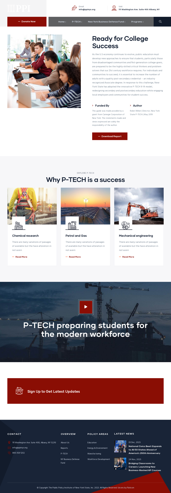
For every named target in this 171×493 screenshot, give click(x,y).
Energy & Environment (98, 448)
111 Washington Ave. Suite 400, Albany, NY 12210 (31, 442)
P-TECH (64, 454)
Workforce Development (99, 459)
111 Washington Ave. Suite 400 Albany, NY (139, 9)
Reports (64, 448)
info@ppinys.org (87, 9)
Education (92, 442)
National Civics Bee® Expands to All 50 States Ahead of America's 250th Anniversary (145, 449)
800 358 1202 (16, 453)
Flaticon (130, 488)
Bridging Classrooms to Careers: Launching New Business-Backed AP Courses (145, 466)
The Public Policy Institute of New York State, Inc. (71, 488)
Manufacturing (94, 454)
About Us (65, 442)
